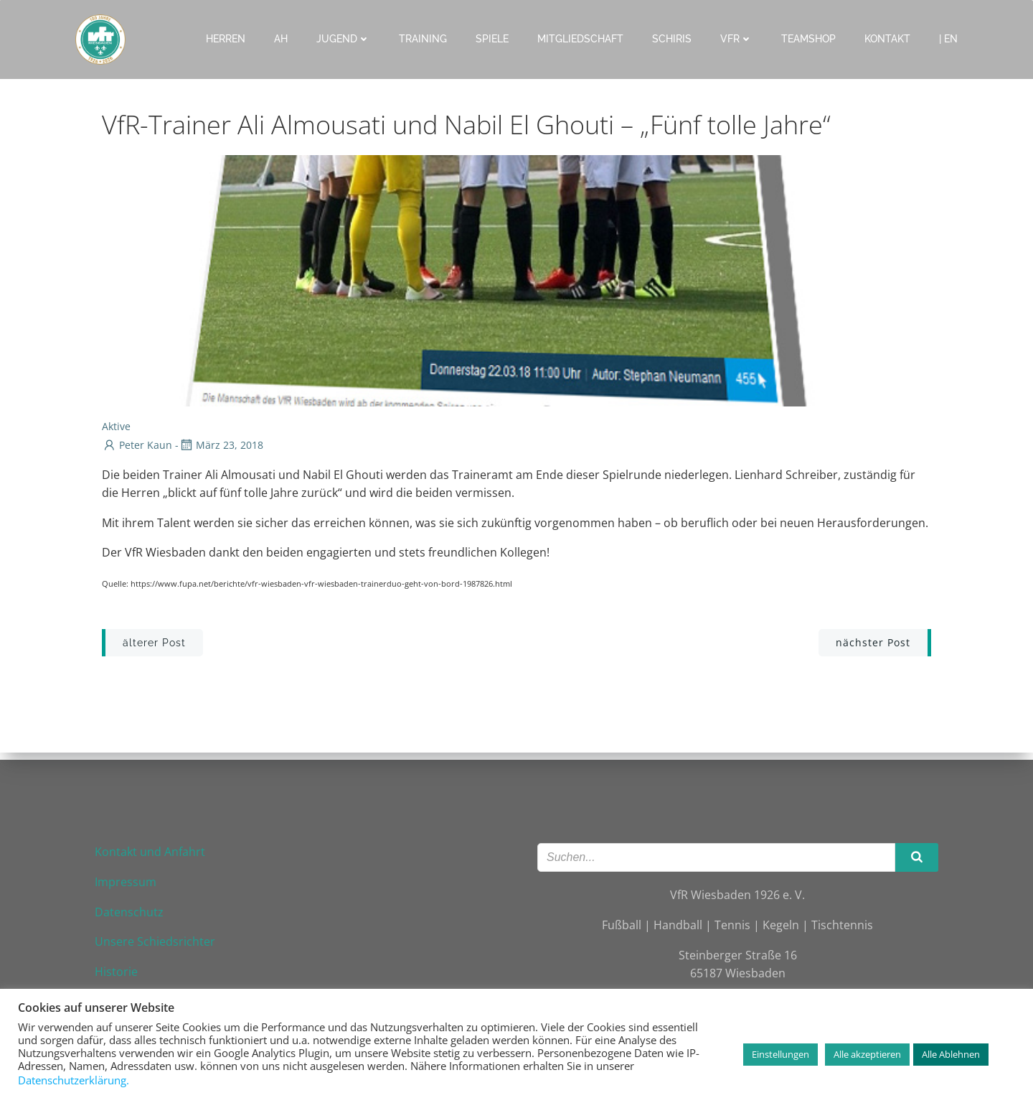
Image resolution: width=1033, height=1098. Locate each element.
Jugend (344, 39)
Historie (117, 969)
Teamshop (809, 39)
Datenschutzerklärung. (73, 1080)
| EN (949, 39)
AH (281, 39)
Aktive (116, 427)
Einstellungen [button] (780, 1054)
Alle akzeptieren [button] (867, 1054)
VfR (737, 39)
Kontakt (888, 39)
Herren (226, 39)
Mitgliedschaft (581, 39)
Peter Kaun (137, 445)
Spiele (492, 39)
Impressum (127, 879)
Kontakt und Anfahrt (151, 849)
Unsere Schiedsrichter (156, 938)
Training (424, 39)
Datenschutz (130, 909)
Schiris (672, 39)
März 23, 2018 (221, 445)
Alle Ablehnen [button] (951, 1054)
